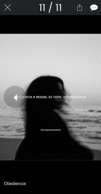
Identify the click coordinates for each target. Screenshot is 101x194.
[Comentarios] (93, 7)
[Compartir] (79, 7)
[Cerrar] (7, 7)
